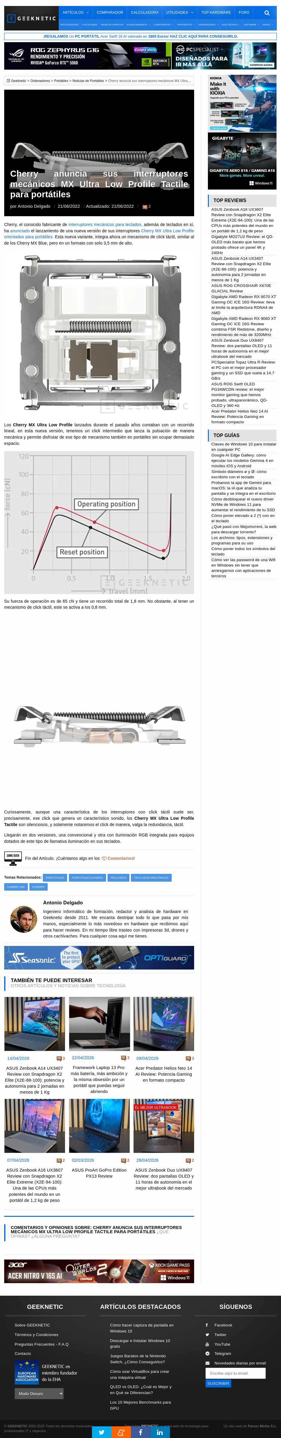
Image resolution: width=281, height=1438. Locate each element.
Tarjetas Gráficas (112, 24)
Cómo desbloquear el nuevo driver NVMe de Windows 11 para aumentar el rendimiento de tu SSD (243, 504)
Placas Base (89, 24)
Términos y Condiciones (36, 1334)
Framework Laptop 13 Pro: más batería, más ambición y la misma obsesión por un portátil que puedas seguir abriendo (99, 1079)
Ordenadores (40, 81)
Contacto (23, 1353)
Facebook (219, 1325)
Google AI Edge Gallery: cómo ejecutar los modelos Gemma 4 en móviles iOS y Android (242, 460)
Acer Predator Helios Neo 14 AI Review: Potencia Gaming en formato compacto (163, 1074)
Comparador (110, 12)
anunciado (20, 231)
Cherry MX (16, 887)
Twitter (216, 1334)
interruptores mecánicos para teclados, (104, 224)
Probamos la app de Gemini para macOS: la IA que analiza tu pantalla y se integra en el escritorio (243, 488)
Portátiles (61, 81)
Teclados (118, 877)
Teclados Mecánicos (151, 877)
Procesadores (69, 24)
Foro (244, 12)
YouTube (218, 1344)
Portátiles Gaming (87, 877)
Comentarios (121, 858)
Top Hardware (216, 12)
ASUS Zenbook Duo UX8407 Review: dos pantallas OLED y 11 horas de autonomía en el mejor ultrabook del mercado (164, 1179)
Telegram (218, 1353)
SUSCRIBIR (218, 1383)
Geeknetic (18, 81)
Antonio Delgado (34, 206)
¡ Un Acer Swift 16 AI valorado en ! (140, 36)
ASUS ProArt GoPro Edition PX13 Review (99, 1173)
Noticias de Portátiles (88, 81)
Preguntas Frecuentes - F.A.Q (42, 1344)
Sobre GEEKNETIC (32, 1325)
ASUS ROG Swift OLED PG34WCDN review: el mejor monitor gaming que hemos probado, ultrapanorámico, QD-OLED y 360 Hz (239, 395)
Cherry (38, 887)
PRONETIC (150, 1426)
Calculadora (144, 12)
